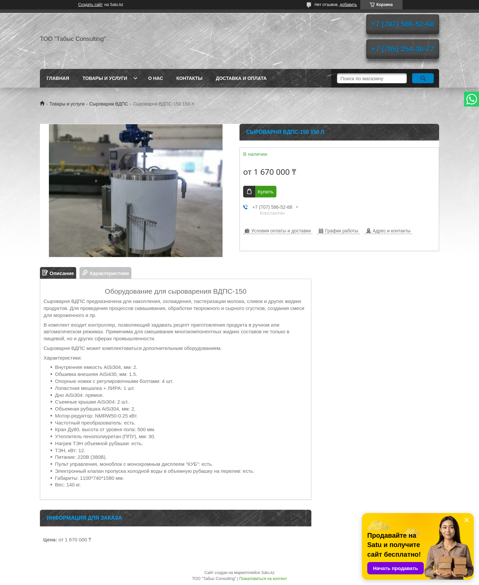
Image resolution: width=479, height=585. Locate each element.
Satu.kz (267, 572)
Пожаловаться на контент (263, 578)
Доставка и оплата (241, 78)
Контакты (189, 78)
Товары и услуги (104, 78)
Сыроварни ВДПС (108, 104)
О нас (155, 78)
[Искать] (423, 78)
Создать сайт (90, 4)
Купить (265, 191)
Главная (58, 78)
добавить (348, 4)
